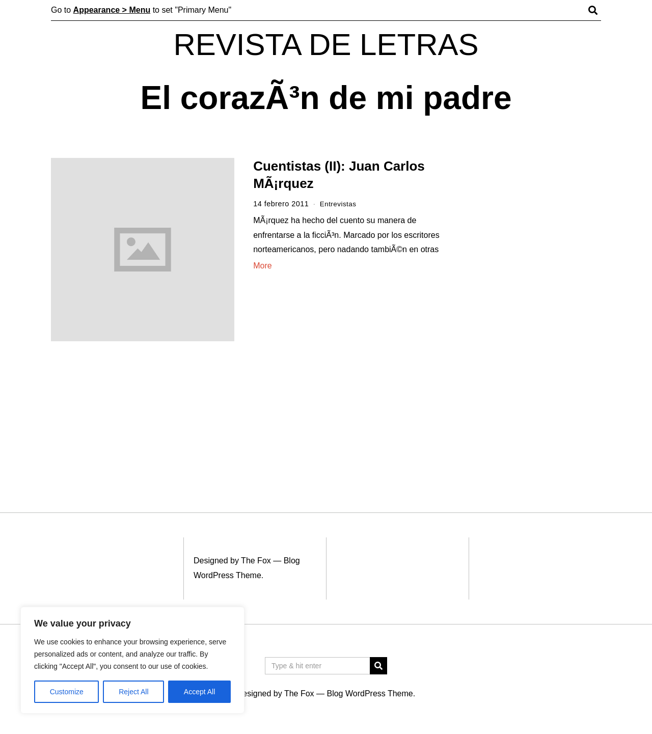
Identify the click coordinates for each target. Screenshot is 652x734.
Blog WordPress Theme (370, 693)
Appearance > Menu (112, 10)
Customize (67, 692)
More (262, 265)
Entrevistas (339, 204)
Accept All (199, 692)
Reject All (133, 692)
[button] (378, 665)
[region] (132, 660)
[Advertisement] (533, 315)
